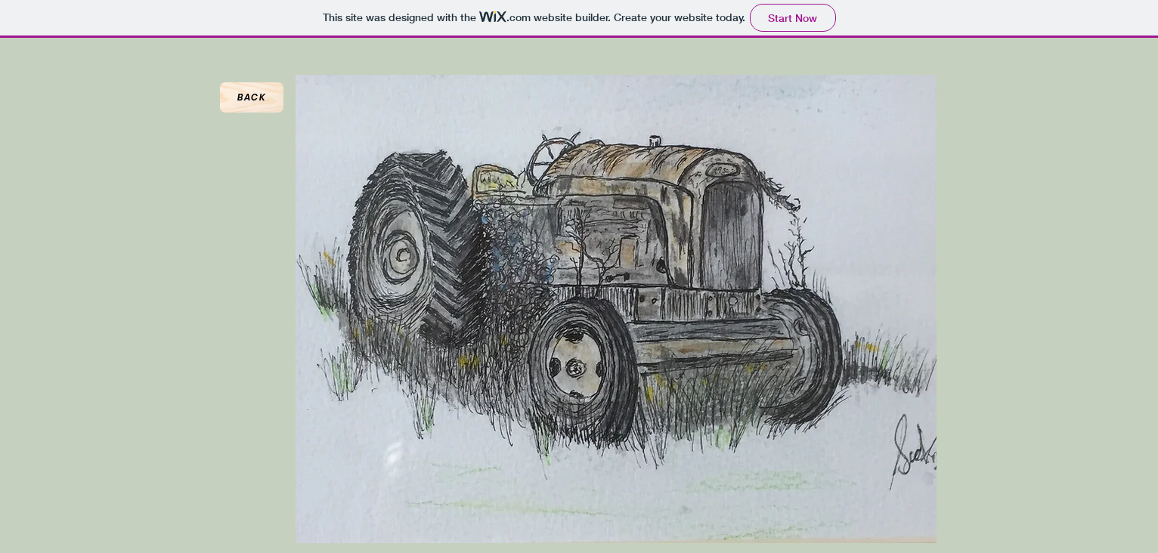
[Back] (251, 97)
